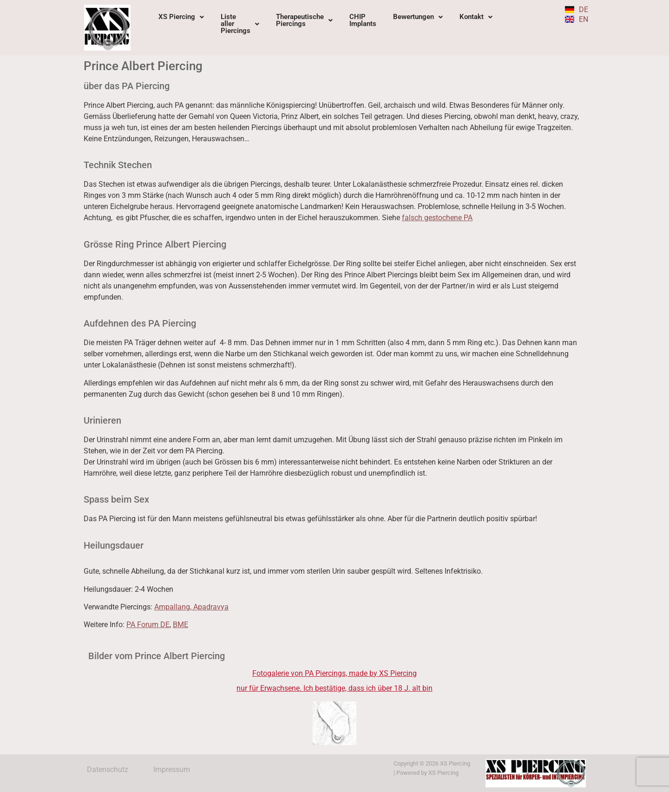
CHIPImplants (362, 20)
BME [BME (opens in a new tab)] (180, 624)
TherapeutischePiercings (304, 20)
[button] (181, 17)
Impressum (171, 769)
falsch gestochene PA (437, 217)
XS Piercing (181, 17)
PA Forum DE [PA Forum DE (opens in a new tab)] (148, 624)
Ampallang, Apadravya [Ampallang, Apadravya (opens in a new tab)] (191, 606)
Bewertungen (418, 17)
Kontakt (475, 17)
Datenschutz (107, 769)
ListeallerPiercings (240, 24)
